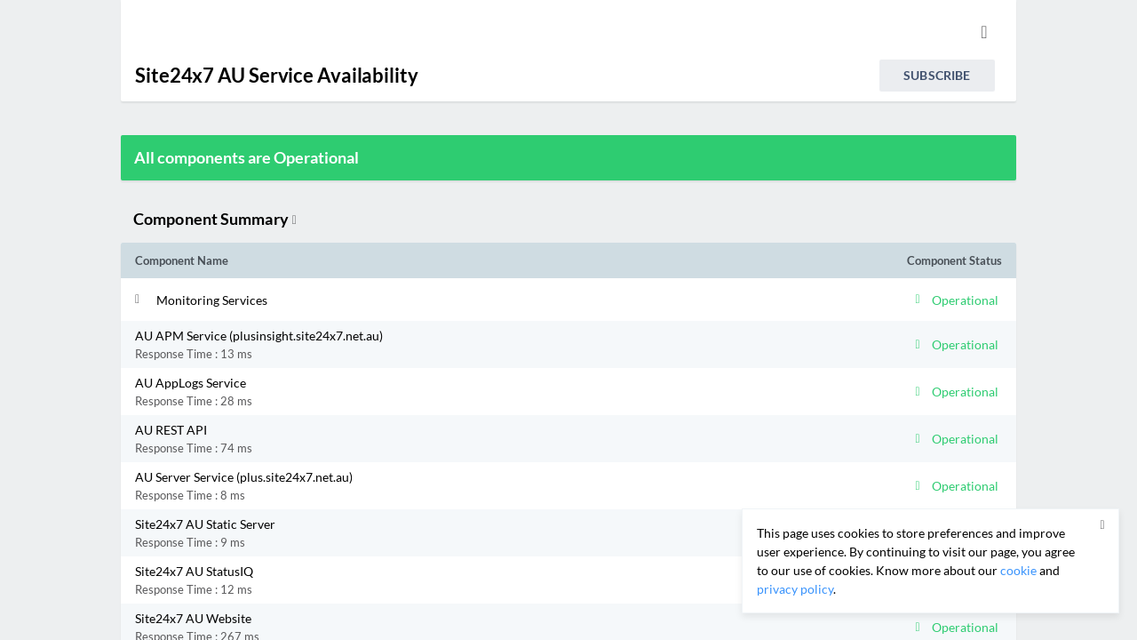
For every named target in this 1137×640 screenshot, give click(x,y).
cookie (1018, 570)
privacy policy (795, 588)
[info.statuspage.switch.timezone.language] (984, 32)
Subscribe (936, 75)
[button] (460, 299)
